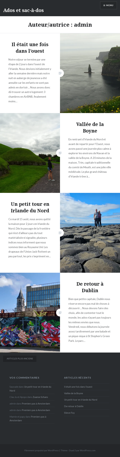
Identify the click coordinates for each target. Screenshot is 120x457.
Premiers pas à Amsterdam (36, 403)
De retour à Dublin (73, 406)
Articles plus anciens (20, 358)
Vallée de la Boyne (73, 393)
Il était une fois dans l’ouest (78, 386)
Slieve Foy (69, 412)
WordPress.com (87, 450)
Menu (109, 5)
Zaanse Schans (40, 397)
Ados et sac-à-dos (23, 10)
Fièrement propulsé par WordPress (42, 450)
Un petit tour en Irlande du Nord (80, 399)
